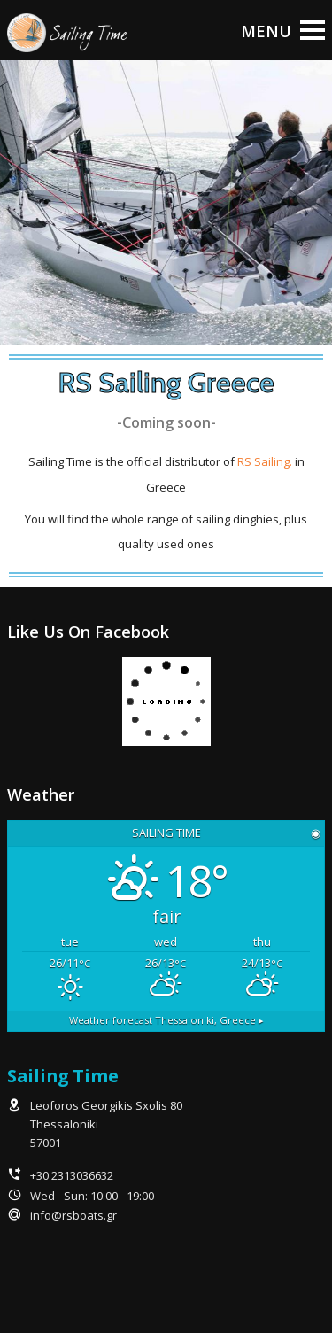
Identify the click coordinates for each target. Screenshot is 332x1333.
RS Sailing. (264, 461)
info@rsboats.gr (73, 1215)
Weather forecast (166, 1020)
